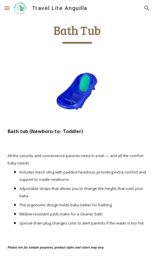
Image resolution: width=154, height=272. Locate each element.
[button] (7, 8)
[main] (77, 33)
